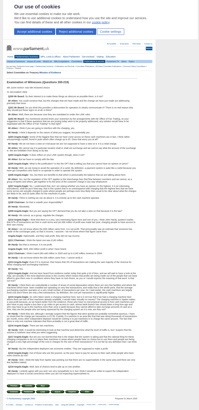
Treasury (9, 68)
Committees (76, 61)
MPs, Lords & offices (51, 56)
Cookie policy (102, 404)
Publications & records (94, 61)
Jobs (57, 405)
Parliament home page (25, 66)
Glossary (19, 405)
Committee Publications (85, 66)
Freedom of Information (44, 405)
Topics (131, 61)
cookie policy (100, 22)
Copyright (80, 405)
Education (111, 56)
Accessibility (111, 44)
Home (10, 56)
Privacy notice (91, 404)
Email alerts (124, 44)
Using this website (68, 405)
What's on (47, 61)
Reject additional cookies (76, 31)
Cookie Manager (114, 404)
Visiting (100, 56)
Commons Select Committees (134, 66)
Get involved (88, 56)
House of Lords (34, 61)
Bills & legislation (61, 61)
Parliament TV (112, 61)
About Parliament (71, 56)
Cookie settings (110, 31)
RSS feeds (136, 44)
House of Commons (16, 61)
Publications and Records (64, 66)
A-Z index (10, 405)
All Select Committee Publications (108, 66)
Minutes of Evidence (50, 72)
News (123, 61)
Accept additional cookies (34, 31)
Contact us (148, 44)
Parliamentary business (27, 56)
